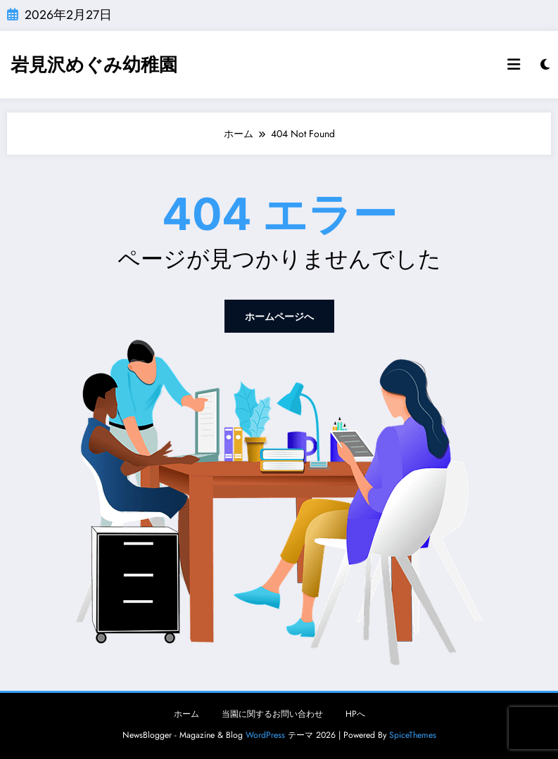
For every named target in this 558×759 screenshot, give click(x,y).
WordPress (265, 735)
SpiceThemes (412, 735)
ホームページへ (279, 316)
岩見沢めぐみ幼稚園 (94, 64)
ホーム (186, 714)
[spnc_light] (545, 65)
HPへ (355, 714)
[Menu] (513, 65)
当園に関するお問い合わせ (272, 714)
